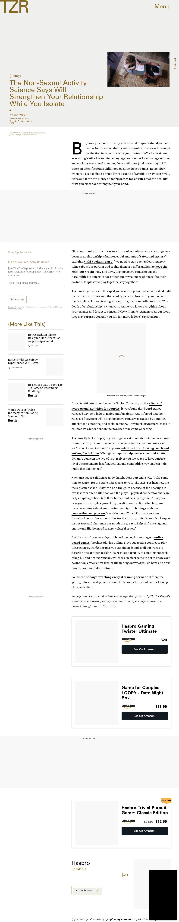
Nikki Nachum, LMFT (98, 261)
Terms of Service (56, 308)
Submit (15, 301)
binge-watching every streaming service (117, 577)
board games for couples (127, 179)
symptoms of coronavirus (120, 919)
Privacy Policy (16, 310)
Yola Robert (19, 114)
